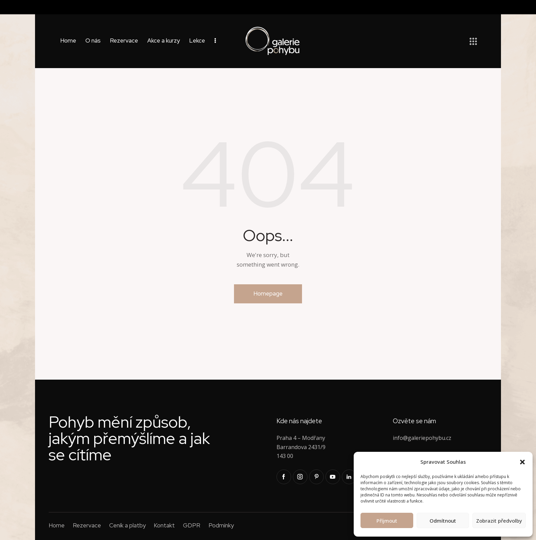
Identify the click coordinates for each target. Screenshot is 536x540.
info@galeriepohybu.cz (422, 438)
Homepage (268, 293)
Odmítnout (443, 520)
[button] (522, 462)
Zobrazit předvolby (499, 520)
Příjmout (386, 520)
